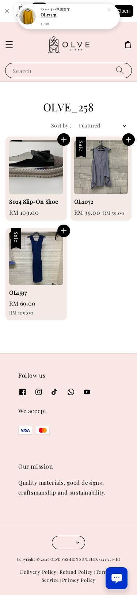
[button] (9, 45)
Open (123, 11)
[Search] (120, 70)
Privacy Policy (79, 580)
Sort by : (61, 125)
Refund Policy (76, 572)
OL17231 (49, 12)
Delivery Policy (38, 572)
